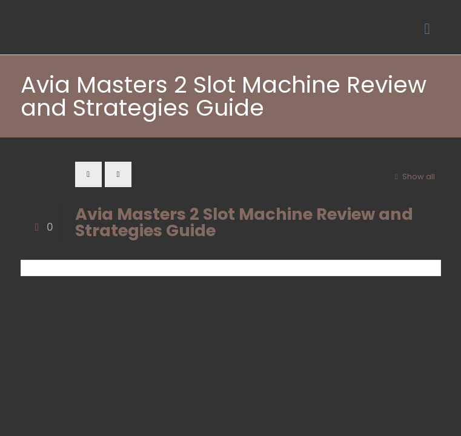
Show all (412, 176)
